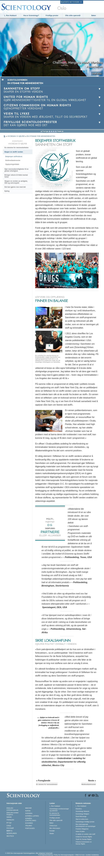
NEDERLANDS (11, 833)
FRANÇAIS (10, 820)
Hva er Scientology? (31, 15)
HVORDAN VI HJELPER (16, 136)
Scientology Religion (82, 814)
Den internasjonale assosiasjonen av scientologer (85, 825)
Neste (59, 131)
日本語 (8, 825)
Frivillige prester (52, 15)
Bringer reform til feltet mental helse (16, 176)
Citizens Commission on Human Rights (84, 843)
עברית (9, 823)
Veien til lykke (80, 831)
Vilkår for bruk (79, 855)
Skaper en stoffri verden (13, 152)
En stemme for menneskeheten (16, 148)
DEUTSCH (10, 836)
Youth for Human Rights (83, 839)
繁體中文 (9, 831)
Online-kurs (53, 825)
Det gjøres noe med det (15, 187)
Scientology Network (82, 811)
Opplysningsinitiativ (12, 164)
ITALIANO (28, 825)
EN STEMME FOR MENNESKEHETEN (41, 136)
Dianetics (79, 809)
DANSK (9, 817)
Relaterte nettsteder (71, 2)
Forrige (45, 131)
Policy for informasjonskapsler (64, 855)
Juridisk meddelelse (92, 855)
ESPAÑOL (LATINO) (32, 816)
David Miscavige (81, 816)
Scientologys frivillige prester (85, 822)
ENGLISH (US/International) (12, 809)
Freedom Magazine (82, 829)
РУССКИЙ (10, 828)
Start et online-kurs (82, 819)
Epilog (6, 191)
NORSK (28, 811)
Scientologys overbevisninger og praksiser (59, 809)
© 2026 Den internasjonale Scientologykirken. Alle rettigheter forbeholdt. (29, 853)
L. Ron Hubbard (10, 15)
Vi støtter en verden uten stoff (85, 834)
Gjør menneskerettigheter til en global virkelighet (16, 170)
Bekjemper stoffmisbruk (13, 156)
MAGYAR (28, 808)
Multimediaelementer (12, 160)
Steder (52, 833)
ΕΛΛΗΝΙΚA (29, 823)
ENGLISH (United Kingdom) (12, 813)
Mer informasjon (55, 828)
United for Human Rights (84, 836)
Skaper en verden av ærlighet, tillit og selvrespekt (16, 182)
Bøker (93, 15)
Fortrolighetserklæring (45, 855)
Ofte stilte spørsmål (72, 15)
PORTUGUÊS (30, 828)
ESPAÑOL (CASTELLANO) (30, 819)
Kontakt (52, 831)
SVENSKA (28, 813)
